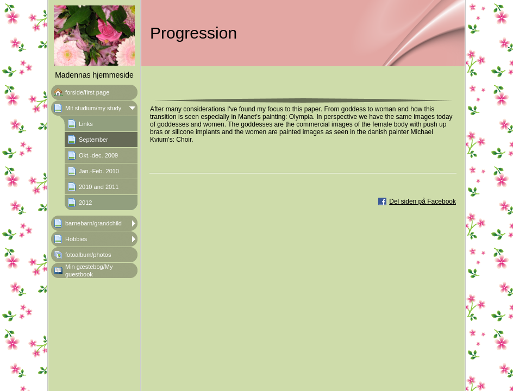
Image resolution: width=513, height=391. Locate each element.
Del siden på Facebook (422, 201)
